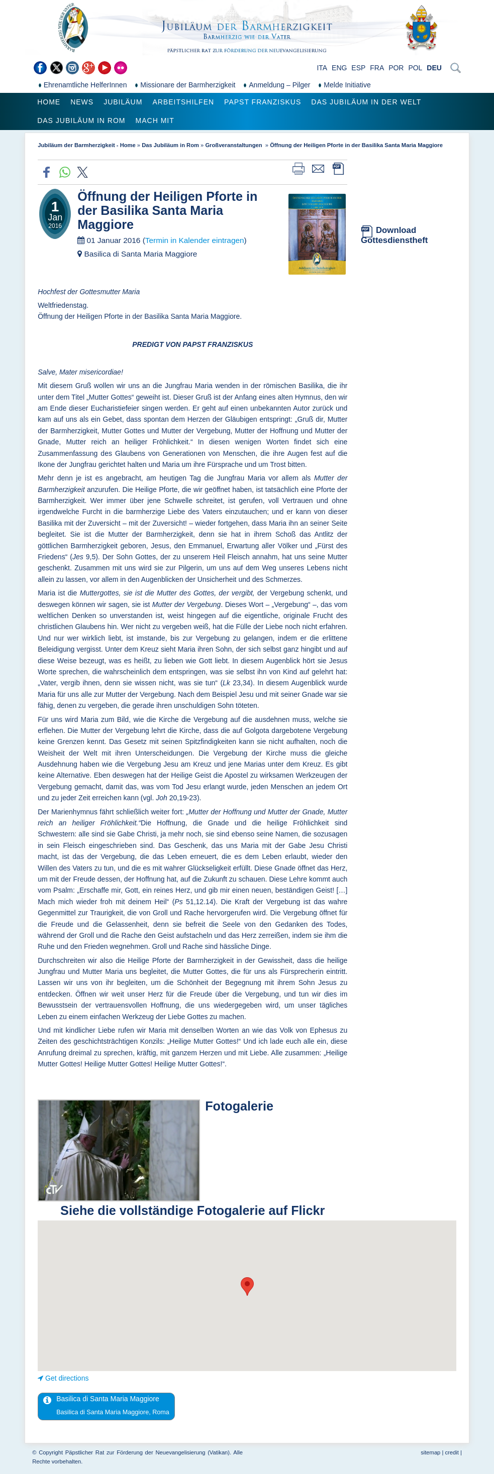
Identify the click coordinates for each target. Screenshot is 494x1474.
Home (48, 102)
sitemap (430, 1452)
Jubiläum (123, 102)
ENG (339, 68)
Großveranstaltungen (234, 145)
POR (396, 68)
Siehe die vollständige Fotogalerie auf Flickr (192, 1210)
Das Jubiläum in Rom (81, 120)
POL (415, 68)
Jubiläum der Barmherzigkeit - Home (87, 145)
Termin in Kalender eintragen (194, 240)
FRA (377, 68)
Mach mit (155, 120)
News (81, 102)
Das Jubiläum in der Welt (366, 102)
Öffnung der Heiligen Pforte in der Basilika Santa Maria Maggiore (356, 145)
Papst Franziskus (262, 102)
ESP (358, 68)
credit (451, 1452)
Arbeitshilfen (183, 102)
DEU (434, 68)
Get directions (66, 1378)
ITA (322, 68)
